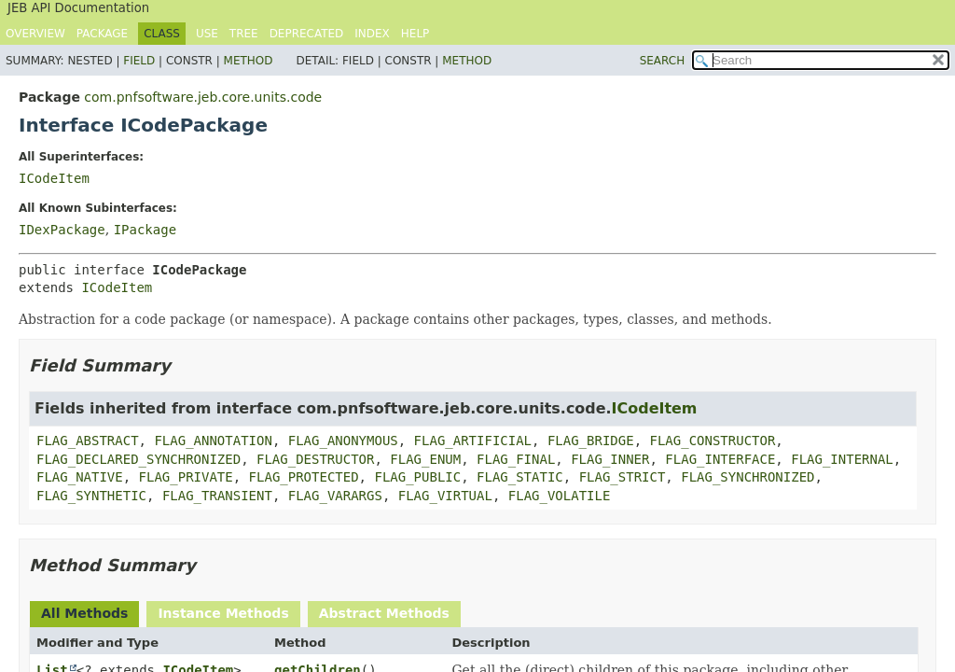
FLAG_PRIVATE (186, 476)
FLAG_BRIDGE (590, 440)
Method (248, 60)
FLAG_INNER (610, 459)
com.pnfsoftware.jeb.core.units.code (203, 97)
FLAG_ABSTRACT (87, 440)
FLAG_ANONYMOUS (343, 440)
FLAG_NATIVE (79, 476)
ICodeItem (54, 178)
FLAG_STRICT (622, 476)
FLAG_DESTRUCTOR (315, 459)
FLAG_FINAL (516, 459)
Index (372, 33)
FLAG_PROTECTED (304, 476)
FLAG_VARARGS (335, 495)
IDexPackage (62, 229)
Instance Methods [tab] (223, 613)
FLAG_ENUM (425, 459)
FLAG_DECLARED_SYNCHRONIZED (138, 459)
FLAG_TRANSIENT (217, 495)
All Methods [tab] (84, 613)
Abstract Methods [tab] (384, 613)
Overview (35, 33)
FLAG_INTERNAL (842, 459)
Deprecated (307, 33)
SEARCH (662, 60)
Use (207, 33)
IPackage (145, 229)
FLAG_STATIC (520, 476)
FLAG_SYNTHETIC (91, 495)
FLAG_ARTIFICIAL (473, 440)
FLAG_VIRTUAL (445, 495)
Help (415, 33)
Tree (243, 33)
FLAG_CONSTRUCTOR (712, 440)
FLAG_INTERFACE (720, 459)
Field (139, 60)
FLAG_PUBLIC (417, 476)
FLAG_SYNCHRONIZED (747, 476)
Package (102, 33)
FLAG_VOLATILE (559, 495)
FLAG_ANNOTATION (212, 440)
